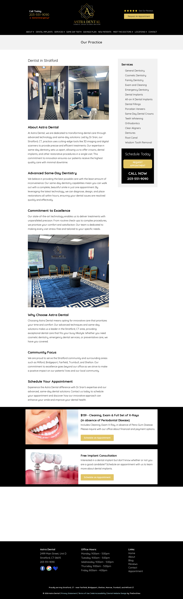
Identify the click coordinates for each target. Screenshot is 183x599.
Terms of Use (84, 593)
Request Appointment (137, 164)
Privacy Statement (69, 593)
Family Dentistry (134, 80)
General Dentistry (135, 70)
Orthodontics (132, 123)
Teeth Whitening (134, 118)
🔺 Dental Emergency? (39, 18)
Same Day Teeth (74, 32)
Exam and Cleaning (136, 84)
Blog (131, 560)
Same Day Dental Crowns (139, 113)
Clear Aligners (133, 128)
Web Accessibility (98, 593)
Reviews (132, 563)
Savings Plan (89, 32)
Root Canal (131, 137)
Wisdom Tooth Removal (138, 142)
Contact (152, 32)
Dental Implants (44, 32)
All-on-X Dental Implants (138, 99)
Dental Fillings (133, 104)
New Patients (104, 32)
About (29, 32)
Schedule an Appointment (97, 437)
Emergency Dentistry (137, 89)
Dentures (130, 132)
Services (58, 32)
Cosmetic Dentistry (135, 75)
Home (131, 553)
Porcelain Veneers (135, 108)
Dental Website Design (117, 593)
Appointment (135, 571)
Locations (140, 32)
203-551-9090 (39, 15)
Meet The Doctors (122, 32)
